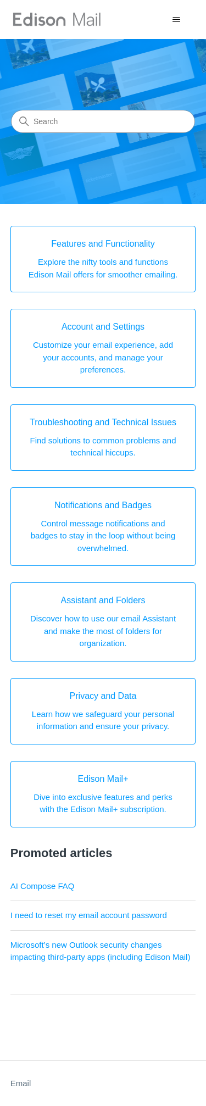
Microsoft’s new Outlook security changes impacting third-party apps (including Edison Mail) (100, 951)
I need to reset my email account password (88, 915)
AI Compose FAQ (42, 886)
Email (20, 1083)
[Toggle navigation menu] (176, 20)
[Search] (103, 121)
